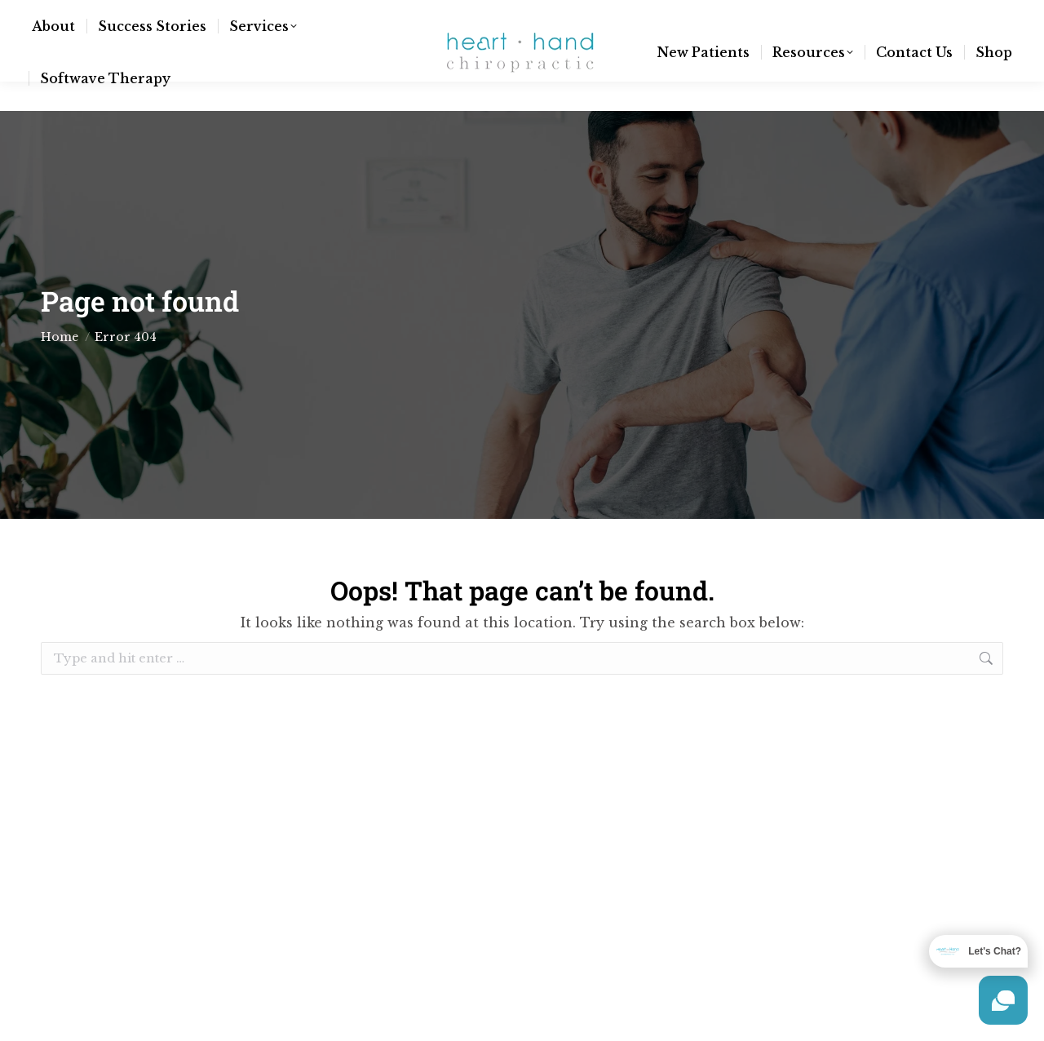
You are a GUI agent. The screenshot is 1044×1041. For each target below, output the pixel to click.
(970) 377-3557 (264, 15)
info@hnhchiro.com (127, 15)
